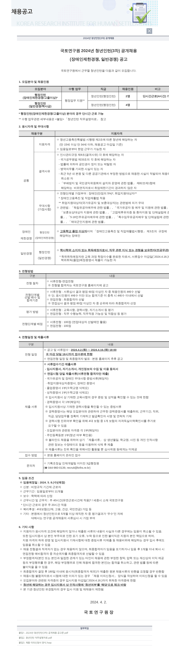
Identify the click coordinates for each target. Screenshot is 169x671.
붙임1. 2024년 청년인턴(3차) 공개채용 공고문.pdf (43, 633)
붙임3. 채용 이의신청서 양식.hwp (35, 643)
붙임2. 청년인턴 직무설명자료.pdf (35, 638)
